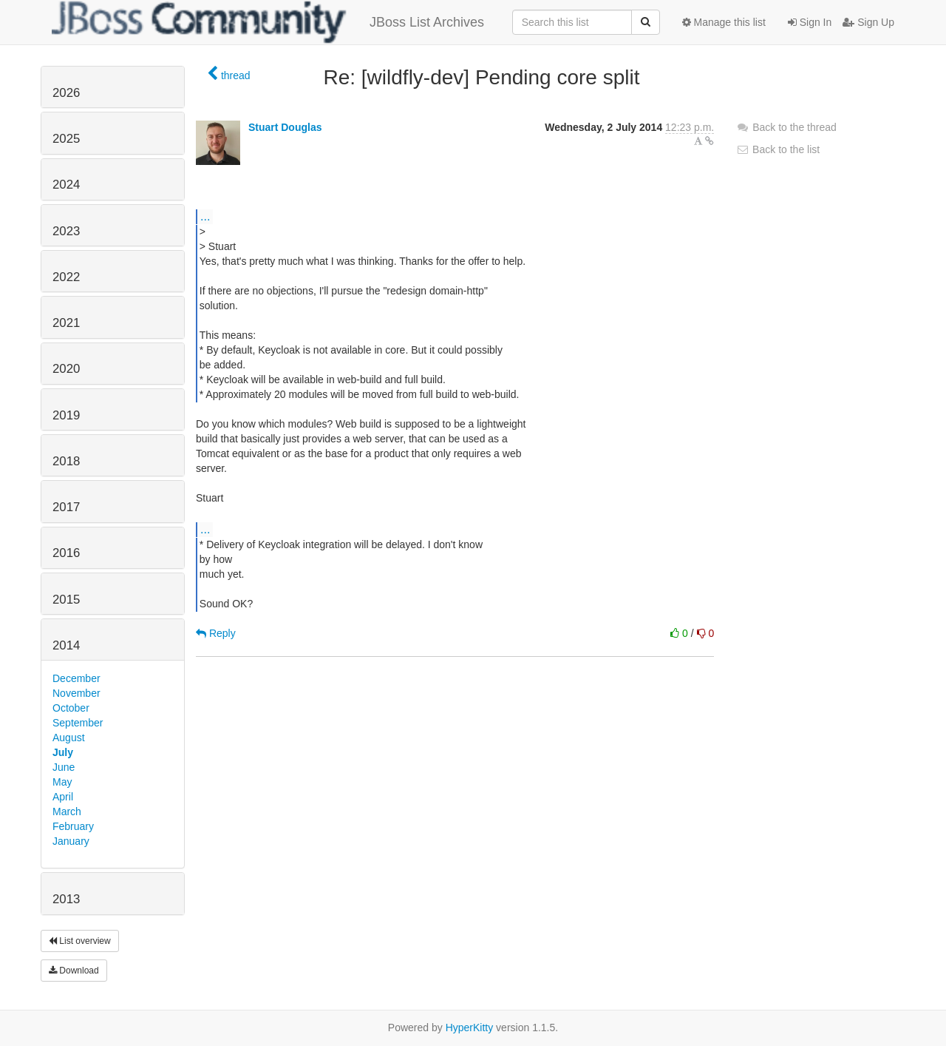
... (205, 216)
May (62, 782)
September (77, 723)
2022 (66, 277)
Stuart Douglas (285, 127)
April (62, 797)
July (62, 752)
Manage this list (724, 22)
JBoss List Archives (268, 22)
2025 (66, 139)
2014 (66, 645)
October (70, 708)
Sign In (809, 22)
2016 (66, 553)
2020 (66, 369)
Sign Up (868, 22)
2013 (66, 899)
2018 (66, 461)
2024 (66, 185)
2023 (66, 231)
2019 (66, 415)
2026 (66, 93)
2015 (66, 600)
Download (74, 970)
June (63, 767)
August (68, 737)
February (73, 826)
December (76, 678)
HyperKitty (470, 1027)
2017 (66, 507)
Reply (216, 633)
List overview (80, 941)
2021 (66, 323)
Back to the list (778, 149)
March (66, 811)
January (70, 841)
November (76, 693)
